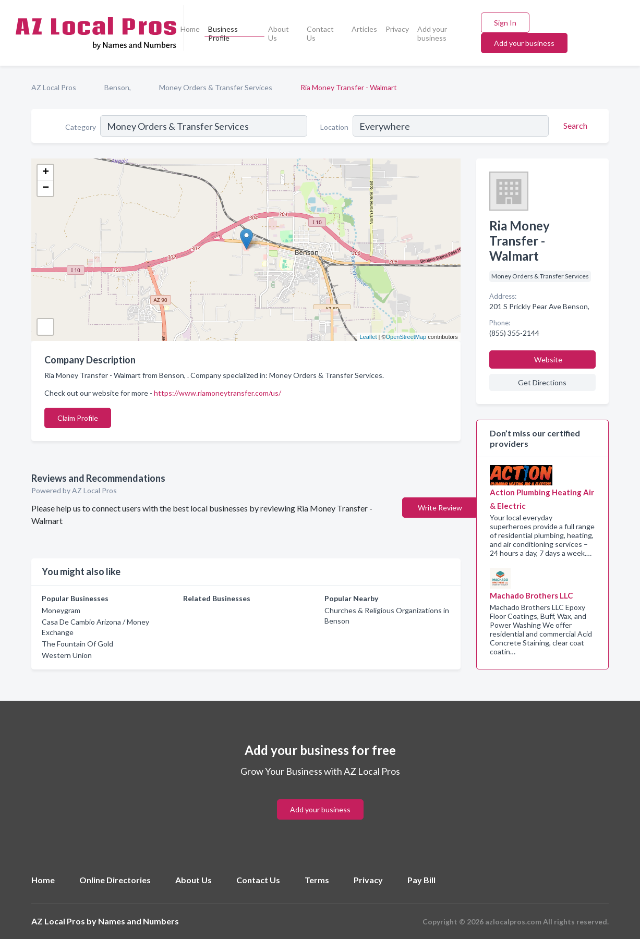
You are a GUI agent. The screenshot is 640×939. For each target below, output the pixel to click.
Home (190, 29)
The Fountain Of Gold (77, 643)
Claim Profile (77, 417)
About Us (278, 33)
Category (80, 127)
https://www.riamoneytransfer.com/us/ (217, 392)
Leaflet (368, 337)
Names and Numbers (138, 921)
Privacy (397, 29)
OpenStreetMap (406, 337)
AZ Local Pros (53, 87)
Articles (364, 29)
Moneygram (61, 610)
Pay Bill (421, 880)
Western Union (67, 655)
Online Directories (115, 880)
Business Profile (223, 33)
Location (334, 127)
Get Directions (542, 382)
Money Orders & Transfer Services (215, 87)
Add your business (432, 33)
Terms (317, 880)
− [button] (45, 188)
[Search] (573, 125)
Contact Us (320, 33)
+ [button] (45, 172)
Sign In (505, 22)
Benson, (117, 87)
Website (548, 359)
